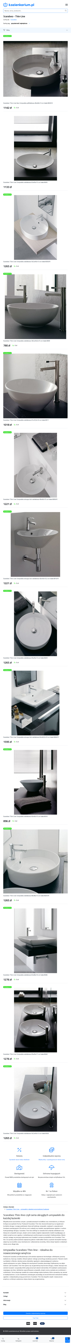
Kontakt (6, 1293)
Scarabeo (14, 20)
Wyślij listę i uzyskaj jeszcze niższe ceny (52, 1159)
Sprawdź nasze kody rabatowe (19, 1159)
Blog (4, 1304)
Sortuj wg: (16, 23)
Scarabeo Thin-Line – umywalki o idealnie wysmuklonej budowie (27, 1209)
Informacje (6, 1300)
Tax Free (35, 1318)
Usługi (5, 1296)
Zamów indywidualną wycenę (35, 1313)
